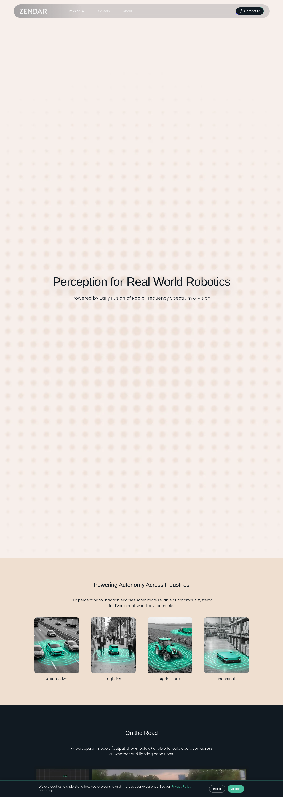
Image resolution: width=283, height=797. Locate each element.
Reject (217, 789)
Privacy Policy (181, 786)
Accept (236, 789)
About (127, 11)
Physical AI (77, 11)
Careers (104, 11)
